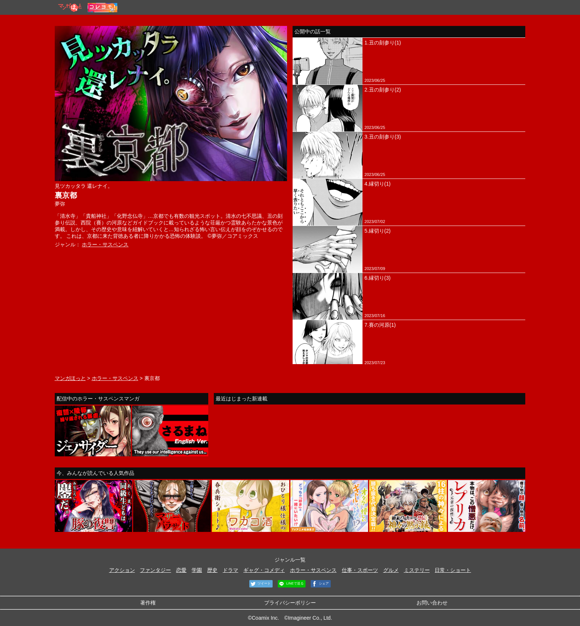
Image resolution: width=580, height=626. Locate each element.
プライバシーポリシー (290, 603)
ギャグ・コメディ (264, 570)
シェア (320, 583)
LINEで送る (291, 583)
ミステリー (417, 570)
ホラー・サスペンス (105, 244)
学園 (197, 570)
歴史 (212, 570)
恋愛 (181, 570)
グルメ (391, 570)
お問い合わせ (432, 603)
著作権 (148, 603)
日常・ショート (453, 570)
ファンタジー (155, 570)
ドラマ (230, 570)
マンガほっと (70, 378)
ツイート (260, 583)
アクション (122, 570)
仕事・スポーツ (360, 570)
